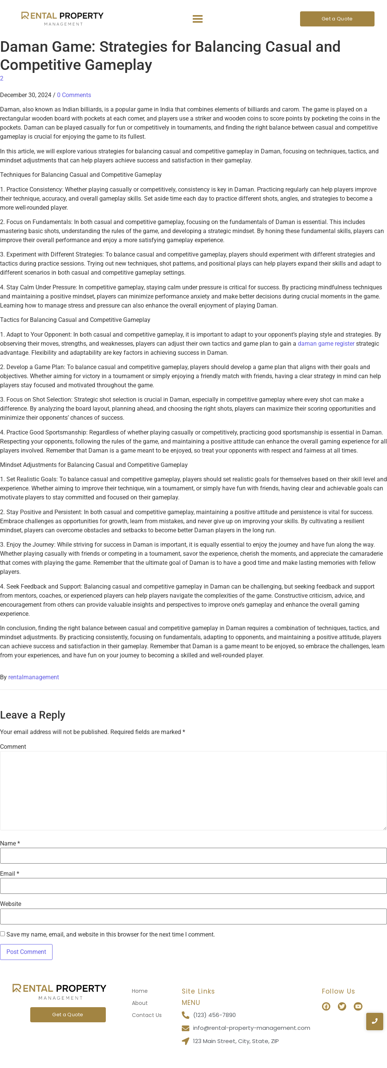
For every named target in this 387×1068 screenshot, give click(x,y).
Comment (13, 747)
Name (10, 844)
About (140, 1003)
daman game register (326, 343)
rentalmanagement (33, 677)
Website (10, 904)
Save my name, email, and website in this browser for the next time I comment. (110, 935)
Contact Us (147, 1015)
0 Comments (74, 95)
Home (140, 991)
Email (9, 874)
